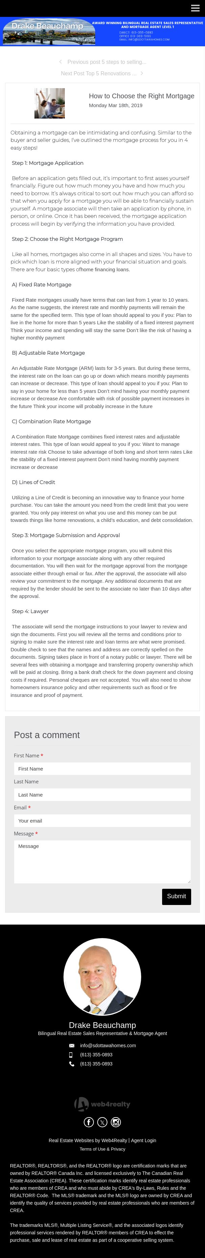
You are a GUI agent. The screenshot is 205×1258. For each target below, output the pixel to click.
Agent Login (143, 1140)
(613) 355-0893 (96, 1054)
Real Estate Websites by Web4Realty (88, 1140)
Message (26, 833)
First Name (28, 755)
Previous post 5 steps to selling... (102, 62)
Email (22, 807)
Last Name (26, 781)
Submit (176, 896)
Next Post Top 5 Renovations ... (102, 73)
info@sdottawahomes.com (108, 1045)
